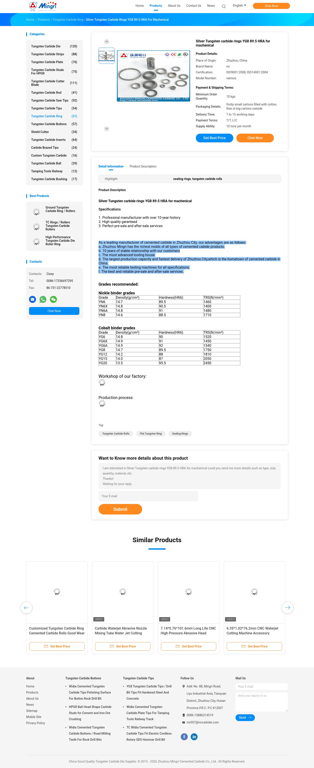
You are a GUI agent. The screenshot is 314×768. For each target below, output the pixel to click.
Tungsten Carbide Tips (54, 108)
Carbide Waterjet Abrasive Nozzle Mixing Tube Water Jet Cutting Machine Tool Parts (121, 633)
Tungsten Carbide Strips (54, 54)
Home (30, 686)
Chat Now (271, 6)
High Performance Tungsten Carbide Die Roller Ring (60, 240)
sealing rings (180, 433)
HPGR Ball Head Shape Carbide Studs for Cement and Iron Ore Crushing (90, 713)
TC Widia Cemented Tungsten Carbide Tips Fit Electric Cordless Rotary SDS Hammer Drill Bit (149, 733)
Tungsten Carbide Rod (54, 92)
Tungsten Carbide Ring (54, 116)
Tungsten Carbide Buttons (54, 124)
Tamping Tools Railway (54, 171)
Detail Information (111, 166)
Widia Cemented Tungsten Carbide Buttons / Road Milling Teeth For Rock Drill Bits (90, 733)
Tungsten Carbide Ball (54, 163)
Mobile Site (33, 717)
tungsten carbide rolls (115, 433)
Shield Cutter (54, 132)
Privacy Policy (35, 723)
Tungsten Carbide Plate (54, 62)
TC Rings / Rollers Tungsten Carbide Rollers (58, 226)
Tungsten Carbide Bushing (54, 179)
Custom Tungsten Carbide (54, 155)
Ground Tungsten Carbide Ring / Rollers (60, 209)
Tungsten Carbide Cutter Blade (54, 82)
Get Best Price (214, 138)
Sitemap (31, 711)
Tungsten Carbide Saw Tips (54, 100)
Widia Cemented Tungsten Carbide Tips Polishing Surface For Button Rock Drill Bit (90, 692)
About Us (32, 698)
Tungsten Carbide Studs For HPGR (54, 71)
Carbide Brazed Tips (54, 147)
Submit (120, 509)
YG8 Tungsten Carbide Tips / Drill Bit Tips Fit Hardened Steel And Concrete (149, 692)
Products (32, 692)
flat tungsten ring (151, 433)
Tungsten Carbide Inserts (54, 140)
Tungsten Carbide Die (54, 46)
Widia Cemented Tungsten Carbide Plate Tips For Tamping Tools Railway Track (147, 713)
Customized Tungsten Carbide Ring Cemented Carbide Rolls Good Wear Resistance (57, 633)
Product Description (143, 166)
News (30, 704)
